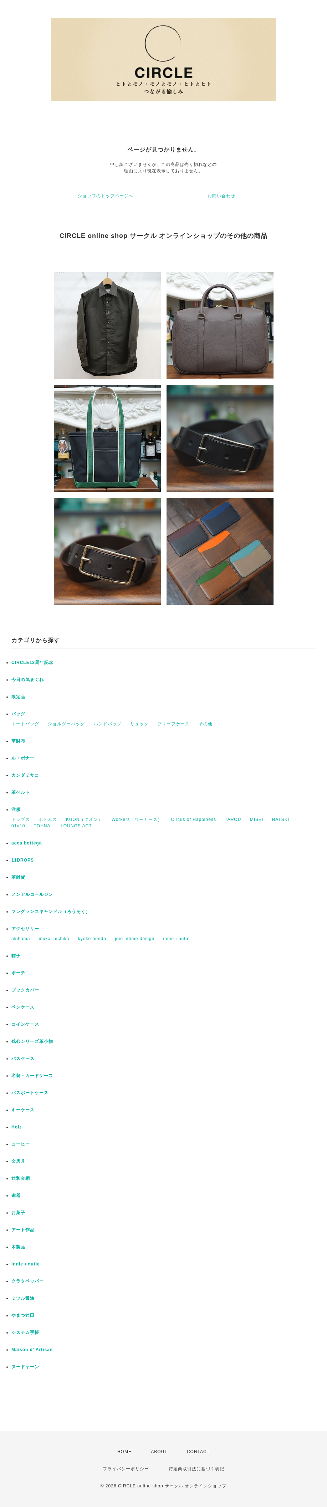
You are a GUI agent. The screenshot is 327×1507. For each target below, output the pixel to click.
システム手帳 (25, 1332)
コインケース (25, 1024)
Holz (16, 1127)
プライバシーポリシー (126, 1468)
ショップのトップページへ (105, 195)
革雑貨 (18, 877)
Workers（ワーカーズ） (137, 819)
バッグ (18, 713)
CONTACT (198, 1451)
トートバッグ (25, 723)
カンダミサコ (25, 775)
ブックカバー (25, 990)
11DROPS (22, 860)
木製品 (18, 1246)
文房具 (18, 1161)
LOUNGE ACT (76, 825)
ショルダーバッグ (66, 723)
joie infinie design (134, 938)
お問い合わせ (221, 195)
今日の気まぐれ (27, 679)
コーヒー (20, 1144)
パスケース (23, 1058)
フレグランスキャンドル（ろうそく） (50, 911)
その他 (206, 723)
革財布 (18, 741)
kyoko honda (92, 938)
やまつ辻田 (23, 1315)
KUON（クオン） (84, 819)
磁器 (16, 1195)
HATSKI (280, 819)
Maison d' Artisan (32, 1349)
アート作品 (23, 1229)
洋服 (16, 809)
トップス (20, 819)
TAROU (233, 819)
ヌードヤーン (25, 1366)
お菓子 (18, 1212)
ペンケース (23, 1007)
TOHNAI (43, 825)
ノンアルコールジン (32, 894)
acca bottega (26, 843)
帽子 (16, 955)
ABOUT (159, 1451)
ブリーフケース (173, 723)
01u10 (18, 825)
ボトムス (48, 819)
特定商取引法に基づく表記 (196, 1468)
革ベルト (20, 792)
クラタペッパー (27, 1281)
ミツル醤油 (23, 1298)
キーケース (23, 1109)
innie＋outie (176, 938)
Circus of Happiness (193, 819)
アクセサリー (25, 928)
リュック (139, 723)
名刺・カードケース (32, 1075)
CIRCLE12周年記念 (32, 662)
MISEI (257, 819)
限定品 (18, 696)
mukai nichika (54, 938)
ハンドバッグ (108, 723)
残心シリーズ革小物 (32, 1041)
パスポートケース (29, 1092)
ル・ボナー (23, 758)
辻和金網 (20, 1178)
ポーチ (18, 972)
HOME (124, 1451)
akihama (20, 938)
